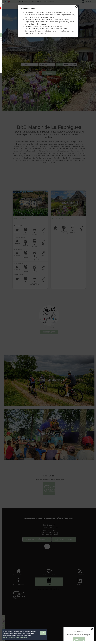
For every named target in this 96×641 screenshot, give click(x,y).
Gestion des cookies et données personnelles (15, 637)
